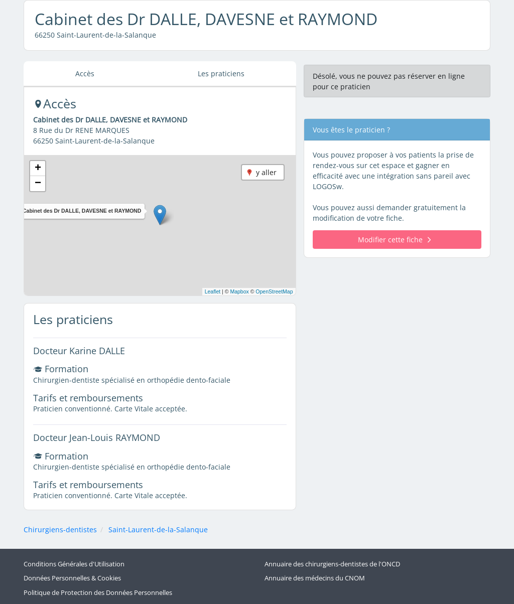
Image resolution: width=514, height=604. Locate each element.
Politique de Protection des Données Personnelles (98, 592)
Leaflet (213, 291)
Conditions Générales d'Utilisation (74, 564)
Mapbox (239, 291)
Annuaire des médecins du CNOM (315, 578)
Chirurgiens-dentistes (60, 529)
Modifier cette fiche (394, 239)
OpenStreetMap (274, 291)
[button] (160, 215)
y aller (266, 172)
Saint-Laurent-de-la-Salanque (158, 529)
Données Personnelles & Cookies (72, 578)
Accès (84, 73)
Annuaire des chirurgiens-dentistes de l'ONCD (332, 564)
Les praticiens (221, 73)
